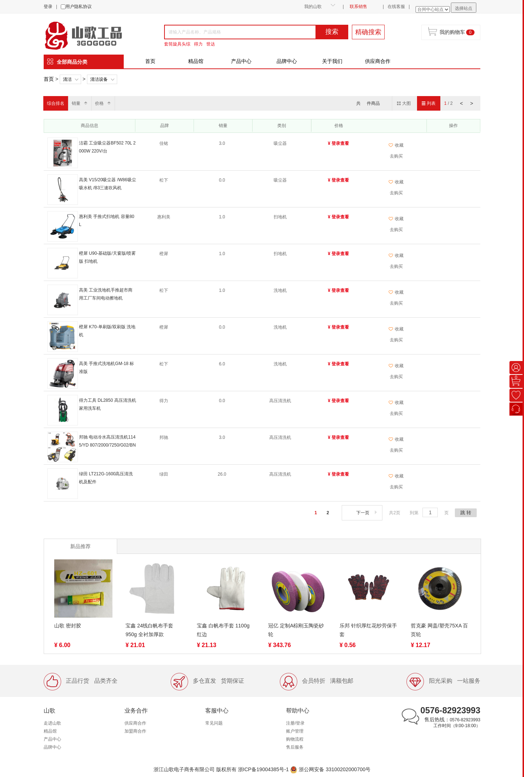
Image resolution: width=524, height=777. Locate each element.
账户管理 (294, 731)
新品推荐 (80, 546)
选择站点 (463, 8)
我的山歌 (313, 6)
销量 (76, 103)
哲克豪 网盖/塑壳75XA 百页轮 (439, 630)
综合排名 (55, 103)
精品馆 (195, 61)
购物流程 (294, 739)
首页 (150, 61)
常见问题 (214, 723)
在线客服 (396, 6)
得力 (198, 44)
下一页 (367, 512)
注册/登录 (295, 723)
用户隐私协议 (79, 6)
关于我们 (332, 61)
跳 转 (465, 512)
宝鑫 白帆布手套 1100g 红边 (223, 630)
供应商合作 (377, 61)
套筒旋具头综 (177, 44)
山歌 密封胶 (67, 626)
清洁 (67, 79)
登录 (48, 6)
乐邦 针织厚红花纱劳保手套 (368, 630)
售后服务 (294, 747)
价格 (99, 103)
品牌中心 (287, 61)
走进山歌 (52, 723)
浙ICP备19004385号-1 (263, 769)
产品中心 (241, 61)
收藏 (396, 145)
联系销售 (358, 6)
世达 (210, 44)
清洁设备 (99, 79)
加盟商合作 (135, 731)
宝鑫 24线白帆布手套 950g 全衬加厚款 (149, 630)
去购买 (396, 156)
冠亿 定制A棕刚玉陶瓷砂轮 (296, 630)
